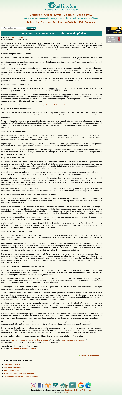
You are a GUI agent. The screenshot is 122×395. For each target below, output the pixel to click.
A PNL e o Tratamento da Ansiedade (19, 373)
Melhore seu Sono (11, 370)
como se (38, 48)
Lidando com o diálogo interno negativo (21, 376)
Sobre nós (33, 22)
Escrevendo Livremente (56, 105)
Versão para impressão (89, 355)
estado (40, 43)
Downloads (42, 18)
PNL (51, 336)
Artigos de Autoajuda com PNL (23, 348)
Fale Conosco (87, 22)
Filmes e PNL (80, 18)
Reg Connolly (17, 37)
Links (68, 18)
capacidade (86, 209)
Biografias (57, 18)
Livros (57, 14)
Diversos (46, 22)
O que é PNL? (84, 14)
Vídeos (94, 18)
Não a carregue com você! (15, 367)
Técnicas (29, 18)
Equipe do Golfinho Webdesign (78, 390)
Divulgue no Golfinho (65, 22)
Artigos (48, 14)
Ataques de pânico (12, 364)
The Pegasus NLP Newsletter (74, 340)
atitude (31, 299)
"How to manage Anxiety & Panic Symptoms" (31, 340)
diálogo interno (54, 88)
